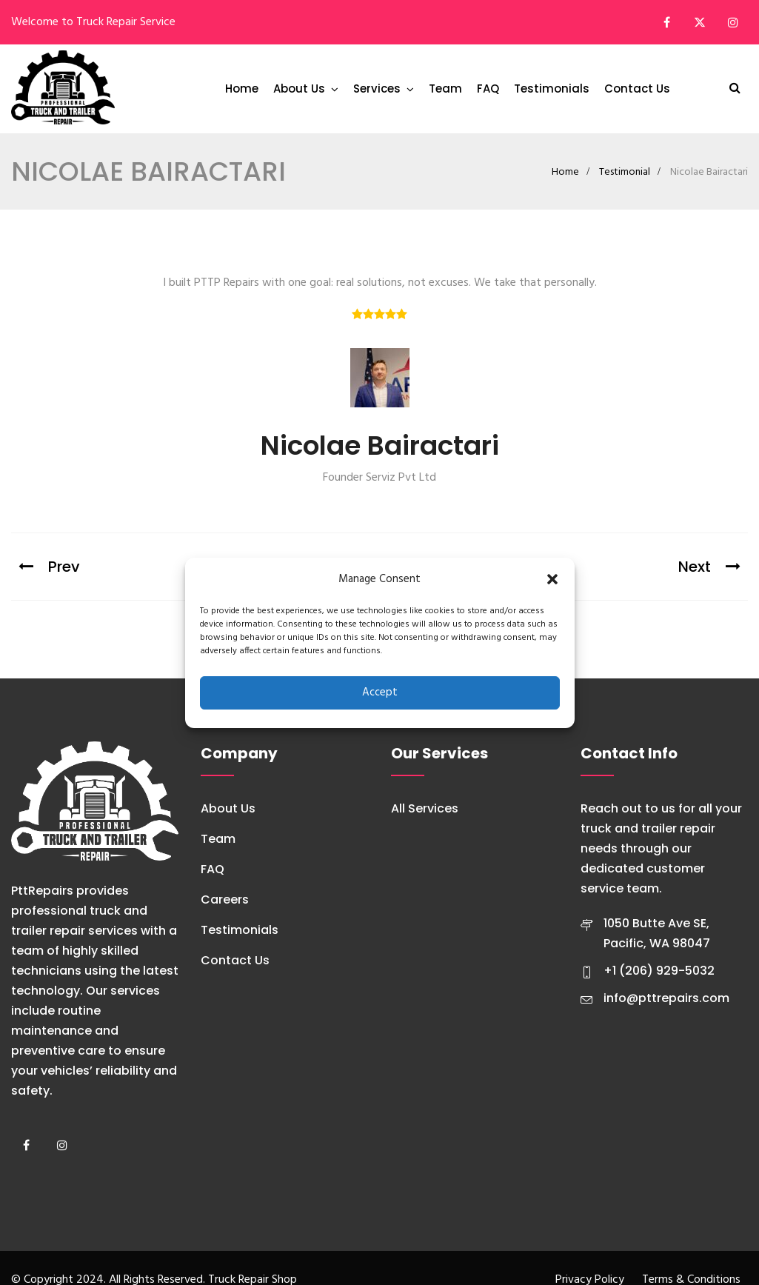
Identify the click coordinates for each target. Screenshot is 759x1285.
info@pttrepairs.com (666, 998)
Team (445, 88)
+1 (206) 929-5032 (659, 970)
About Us (299, 88)
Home (241, 88)
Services (377, 88)
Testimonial (624, 172)
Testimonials (551, 88)
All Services (424, 808)
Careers (225, 899)
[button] (552, 579)
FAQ (488, 88)
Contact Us (637, 88)
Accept (380, 692)
